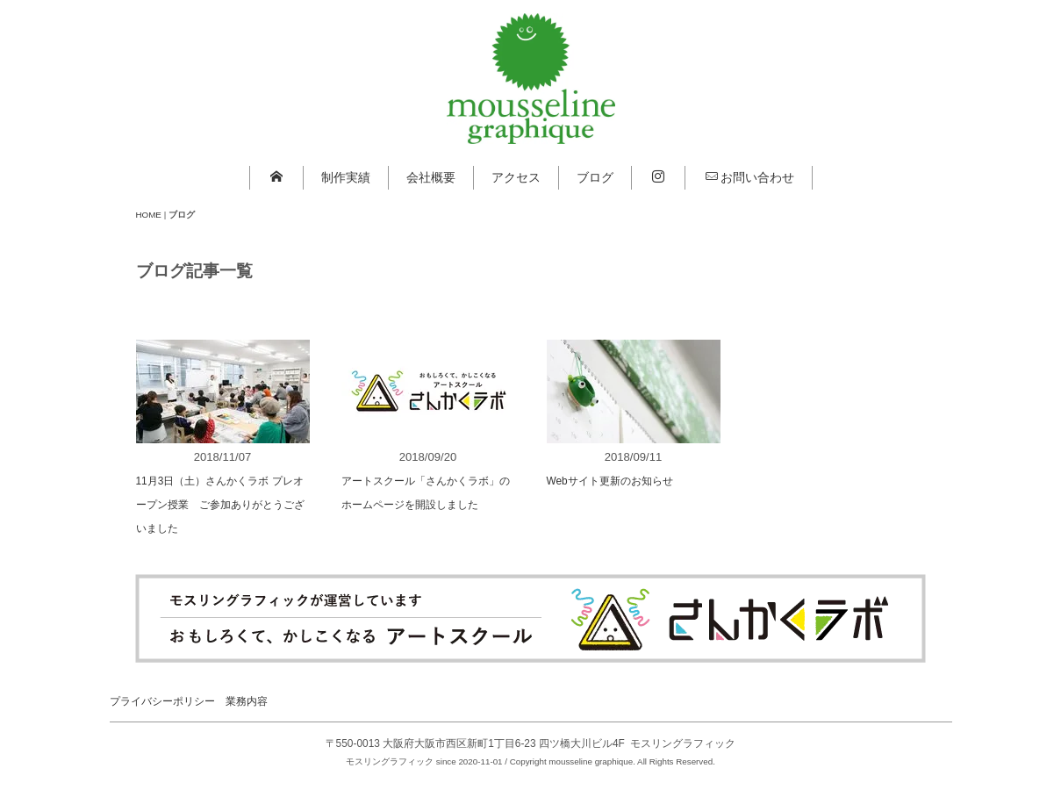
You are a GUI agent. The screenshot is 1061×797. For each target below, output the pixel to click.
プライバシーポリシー (162, 701)
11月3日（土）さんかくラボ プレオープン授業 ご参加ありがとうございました (220, 504)
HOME (148, 214)
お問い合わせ (750, 177)
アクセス (516, 177)
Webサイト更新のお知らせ (610, 481)
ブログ (595, 177)
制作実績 (345, 177)
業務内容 (247, 701)
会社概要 (430, 177)
